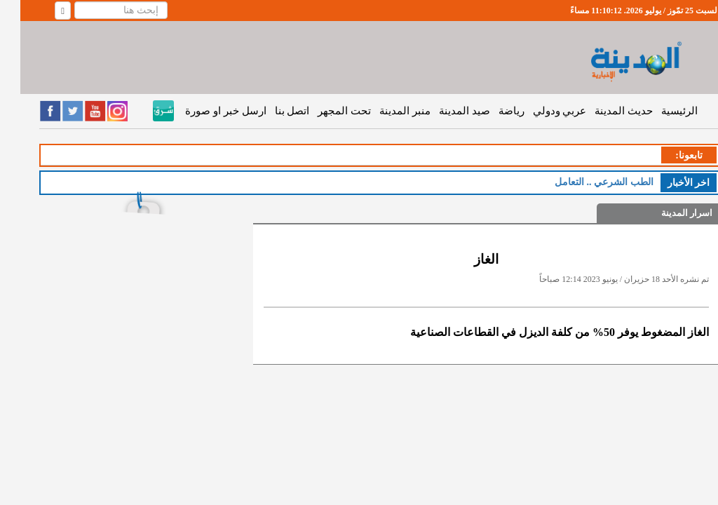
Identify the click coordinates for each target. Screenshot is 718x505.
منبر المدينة (384, 110)
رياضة (491, 110)
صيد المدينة (444, 110)
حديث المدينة (603, 110)
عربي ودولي (540, 110)
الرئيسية (659, 110)
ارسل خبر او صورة (205, 110)
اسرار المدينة (666, 213)
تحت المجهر (324, 110)
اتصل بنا (272, 110)
